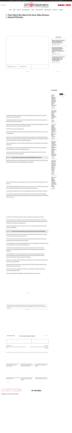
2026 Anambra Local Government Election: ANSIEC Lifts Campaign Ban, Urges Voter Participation (27, 378)
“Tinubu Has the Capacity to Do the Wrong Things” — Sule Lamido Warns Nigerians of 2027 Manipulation (58, 58)
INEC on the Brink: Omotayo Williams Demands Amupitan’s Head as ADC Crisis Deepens (53, 182)
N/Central (54, 53)
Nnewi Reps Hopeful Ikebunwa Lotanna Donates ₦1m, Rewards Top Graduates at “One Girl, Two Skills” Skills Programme (27, 365)
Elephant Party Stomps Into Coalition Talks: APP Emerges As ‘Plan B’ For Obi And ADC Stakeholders (54, 100)
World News (53, 120)
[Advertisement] (36, 26)
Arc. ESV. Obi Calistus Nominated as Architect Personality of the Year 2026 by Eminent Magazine (41, 365)
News (63, 17)
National (53, 44)
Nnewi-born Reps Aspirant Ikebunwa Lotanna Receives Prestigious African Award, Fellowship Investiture (12, 365)
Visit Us (61, 94)
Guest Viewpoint (37, 362)
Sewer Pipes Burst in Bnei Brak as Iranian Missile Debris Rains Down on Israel (54, 114)
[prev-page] (6, 382)
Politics (53, 106)
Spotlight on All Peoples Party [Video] (9, 394)
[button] (3, 5)
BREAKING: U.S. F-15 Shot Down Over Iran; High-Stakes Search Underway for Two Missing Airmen (53, 166)
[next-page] (8, 382)
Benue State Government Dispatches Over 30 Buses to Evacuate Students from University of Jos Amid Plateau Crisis (58, 50)
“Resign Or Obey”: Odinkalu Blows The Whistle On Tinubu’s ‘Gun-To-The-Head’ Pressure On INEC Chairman (54, 130)
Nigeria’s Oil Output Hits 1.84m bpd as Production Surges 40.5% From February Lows (58, 41)
